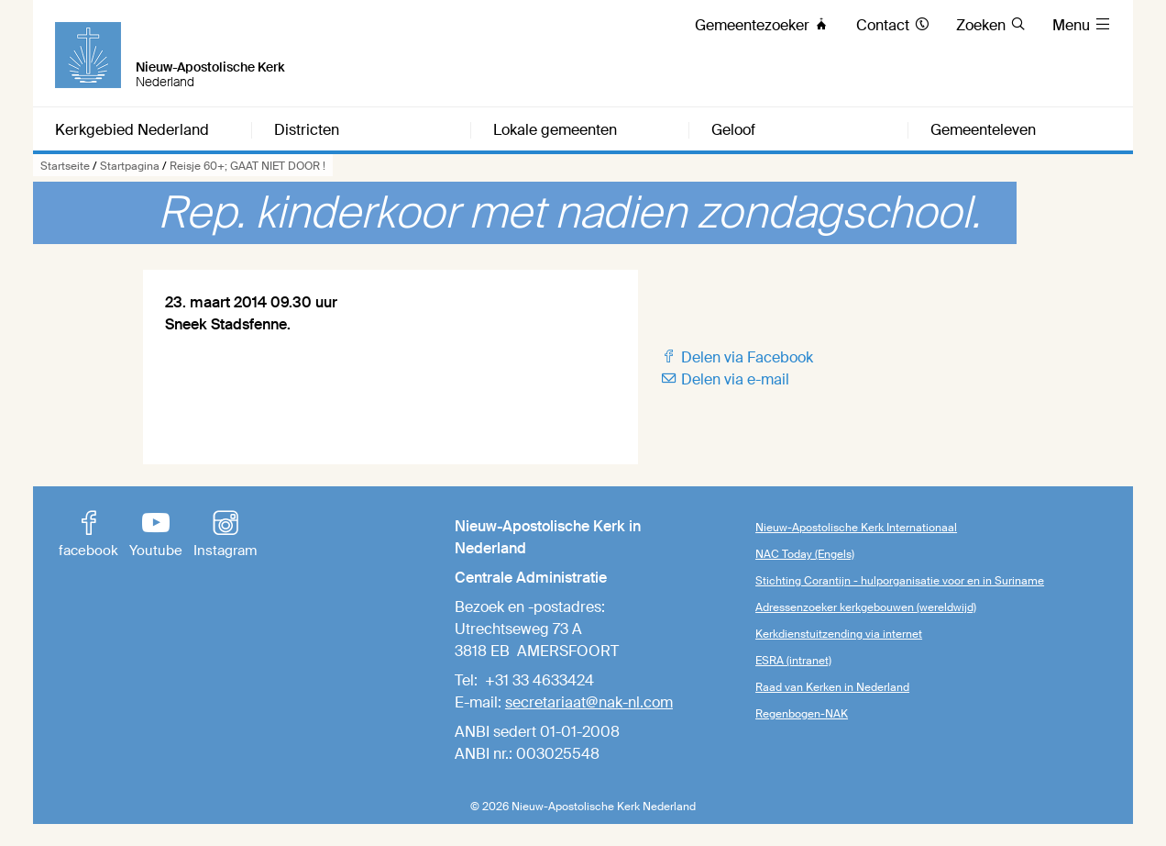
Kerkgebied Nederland (132, 130)
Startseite (65, 166)
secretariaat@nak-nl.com (589, 702)
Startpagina (130, 166)
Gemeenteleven (983, 130)
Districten (306, 130)
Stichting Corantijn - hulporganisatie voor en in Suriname (899, 580)
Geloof (733, 130)
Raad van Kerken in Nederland (832, 687)
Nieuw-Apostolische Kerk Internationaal (856, 527)
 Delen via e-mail (724, 379)
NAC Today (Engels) (804, 554)
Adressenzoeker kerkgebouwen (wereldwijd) (865, 607)
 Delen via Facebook (736, 357)
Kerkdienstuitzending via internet (838, 634)
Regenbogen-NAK (801, 714)
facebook (88, 536)
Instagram (225, 536)
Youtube (155, 536)
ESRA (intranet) (793, 660)
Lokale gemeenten (555, 130)
